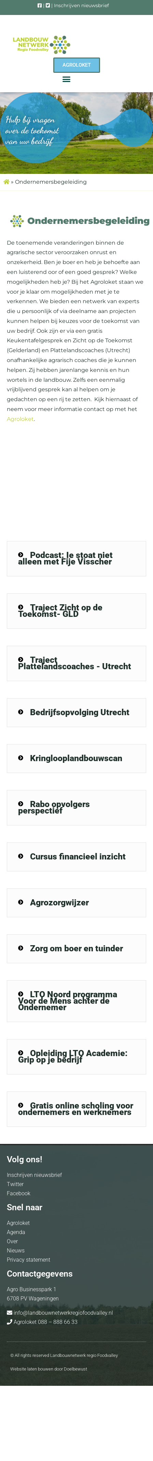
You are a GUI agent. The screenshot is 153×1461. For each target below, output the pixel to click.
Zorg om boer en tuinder (76, 948)
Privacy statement (28, 1260)
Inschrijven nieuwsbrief (81, 5)
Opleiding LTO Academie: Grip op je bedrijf (73, 1056)
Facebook (18, 1193)
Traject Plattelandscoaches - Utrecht (74, 663)
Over (12, 1241)
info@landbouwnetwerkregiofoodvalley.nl (62, 1313)
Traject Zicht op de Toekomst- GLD (60, 611)
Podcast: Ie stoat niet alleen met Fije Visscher (65, 558)
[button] (66, 79)
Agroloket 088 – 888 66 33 (45, 1322)
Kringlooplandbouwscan (76, 758)
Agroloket (20, 419)
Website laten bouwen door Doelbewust (48, 1369)
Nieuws (16, 1250)
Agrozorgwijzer (59, 902)
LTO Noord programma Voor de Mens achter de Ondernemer (67, 1000)
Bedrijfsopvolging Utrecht (79, 712)
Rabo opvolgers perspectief (54, 807)
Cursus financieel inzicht (78, 856)
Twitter (15, 1184)
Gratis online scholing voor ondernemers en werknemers (75, 1109)
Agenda (16, 1232)
